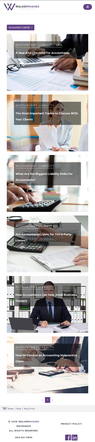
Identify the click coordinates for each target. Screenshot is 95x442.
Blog (18, 408)
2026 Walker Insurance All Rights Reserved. (23, 426)
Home (11, 408)
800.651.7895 (23, 437)
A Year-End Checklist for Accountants (43, 53)
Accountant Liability (20, 27)
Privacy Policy (71, 423)
